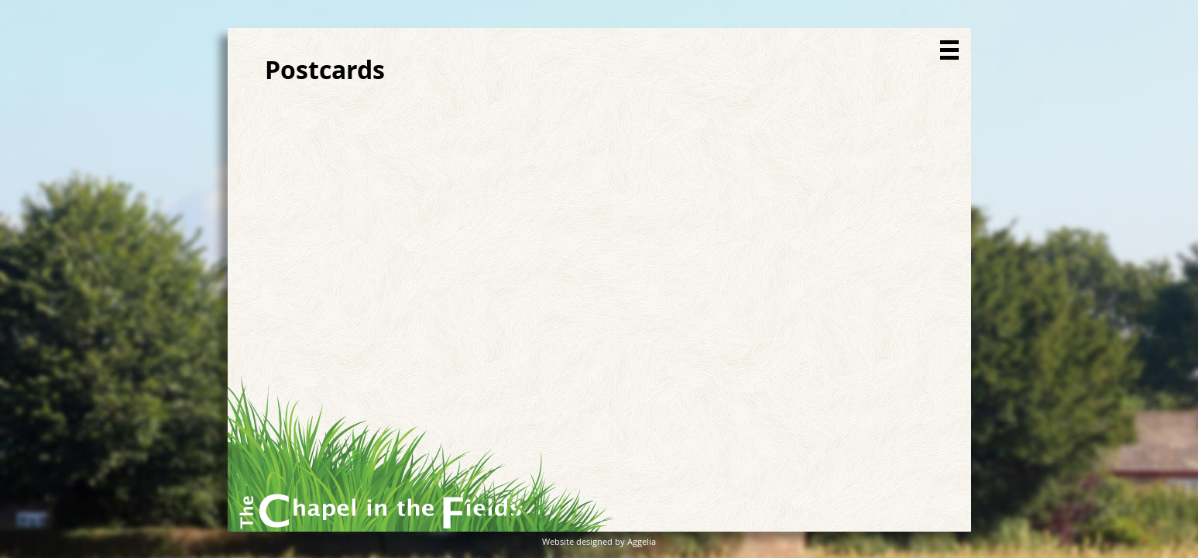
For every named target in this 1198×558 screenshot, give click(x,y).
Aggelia (641, 541)
